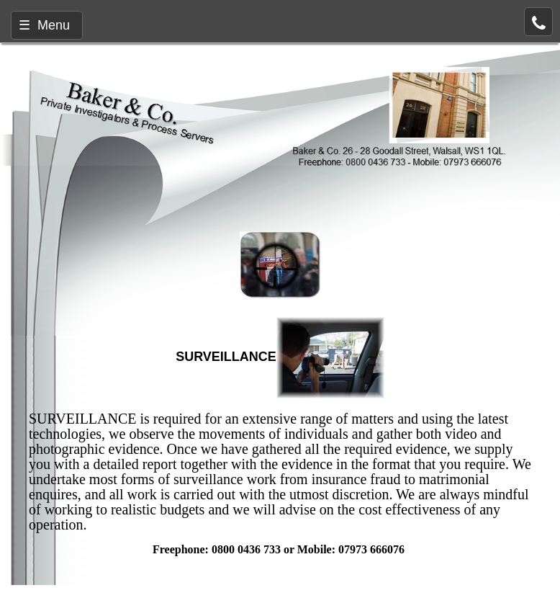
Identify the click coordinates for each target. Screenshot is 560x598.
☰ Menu (44, 25)
